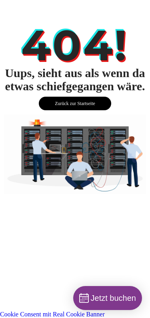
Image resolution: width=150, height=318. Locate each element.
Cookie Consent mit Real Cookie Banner (52, 314)
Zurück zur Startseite (75, 103)
